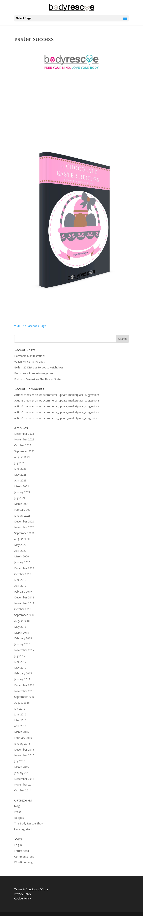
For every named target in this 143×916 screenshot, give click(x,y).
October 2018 (22, 609)
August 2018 (22, 621)
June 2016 (20, 714)
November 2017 (24, 650)
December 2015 (24, 749)
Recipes (19, 818)
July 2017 (19, 656)
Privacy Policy (22, 894)
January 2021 (22, 515)
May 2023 (20, 474)
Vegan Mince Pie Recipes (29, 361)
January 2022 (22, 492)
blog (17, 806)
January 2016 (22, 743)
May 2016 (20, 720)
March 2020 (21, 556)
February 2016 (23, 738)
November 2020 (24, 527)
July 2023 (19, 463)
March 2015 (21, 767)
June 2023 (20, 468)
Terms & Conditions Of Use (31, 889)
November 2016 (24, 691)
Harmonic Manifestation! (29, 356)
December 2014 (24, 779)
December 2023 (24, 433)
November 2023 (24, 439)
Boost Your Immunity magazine (33, 373)
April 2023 (20, 480)
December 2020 (24, 521)
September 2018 (24, 615)
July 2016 (19, 708)
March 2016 (21, 732)
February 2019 (23, 591)
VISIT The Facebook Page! (30, 326)
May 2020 (20, 545)
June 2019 (20, 580)
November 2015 (24, 755)
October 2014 (22, 790)
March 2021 (21, 504)
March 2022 (21, 486)
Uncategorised (23, 829)
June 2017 (20, 662)
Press (17, 812)
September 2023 (24, 451)
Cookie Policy (22, 898)
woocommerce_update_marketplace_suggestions (69, 395)
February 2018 (23, 638)
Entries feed (21, 851)
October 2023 (22, 445)
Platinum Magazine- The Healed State (37, 379)
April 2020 (20, 550)
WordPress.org (23, 862)
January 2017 (22, 679)
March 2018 (21, 632)
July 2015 (19, 761)
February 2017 (23, 673)
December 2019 (24, 568)
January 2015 (22, 773)
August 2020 (22, 539)
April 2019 (20, 585)
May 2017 (20, 667)
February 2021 (23, 509)
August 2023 (22, 457)
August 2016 (22, 702)
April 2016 (20, 726)
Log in (18, 845)
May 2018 (20, 626)
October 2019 (22, 574)
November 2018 (24, 603)
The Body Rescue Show (28, 823)
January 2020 (22, 562)
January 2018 (22, 644)
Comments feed (24, 856)
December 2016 (24, 685)
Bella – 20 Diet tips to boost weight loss (38, 367)
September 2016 (24, 697)
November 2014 (24, 784)
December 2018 (24, 597)
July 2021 (19, 498)
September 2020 (24, 533)
